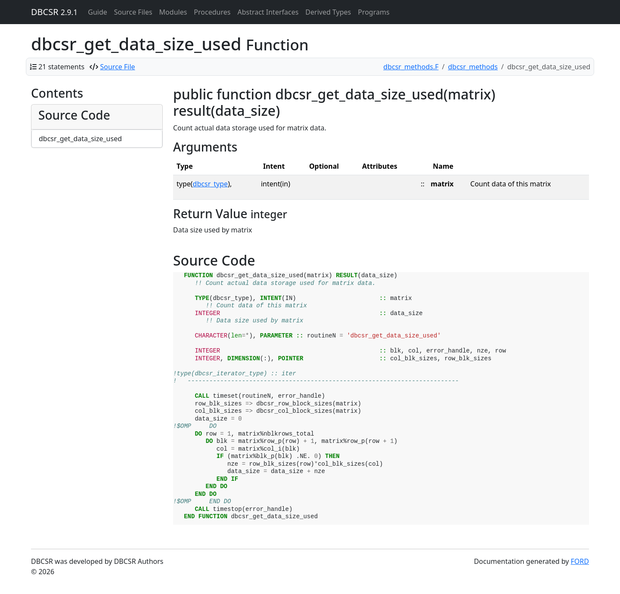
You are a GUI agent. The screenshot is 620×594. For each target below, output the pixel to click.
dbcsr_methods (473, 66)
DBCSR (54, 12)
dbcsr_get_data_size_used (80, 138)
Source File (117, 66)
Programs (373, 12)
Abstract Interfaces (267, 12)
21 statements (61, 66)
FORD (580, 561)
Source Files (133, 12)
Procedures (212, 12)
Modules (173, 12)
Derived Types (328, 12)
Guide (97, 12)
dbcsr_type (210, 184)
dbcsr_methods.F (410, 66)
